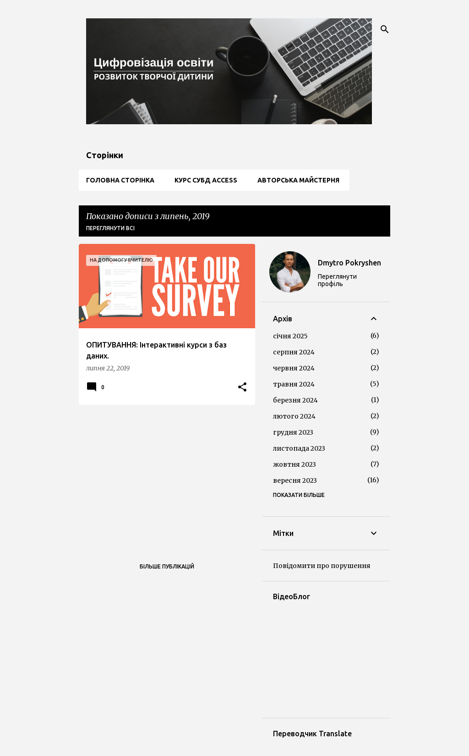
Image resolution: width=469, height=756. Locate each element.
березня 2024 (295, 400)
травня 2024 (294, 384)
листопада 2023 (299, 448)
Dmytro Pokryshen (349, 263)
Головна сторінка (120, 180)
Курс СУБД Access (206, 180)
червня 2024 (294, 368)
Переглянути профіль (337, 280)
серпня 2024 (294, 352)
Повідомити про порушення (322, 566)
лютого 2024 (294, 416)
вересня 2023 (295, 480)
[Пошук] (384, 29)
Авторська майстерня (298, 180)
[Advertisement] (163, 476)
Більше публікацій (167, 566)
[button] (242, 387)
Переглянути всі (110, 228)
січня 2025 (290, 336)
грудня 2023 (293, 432)
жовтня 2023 (294, 464)
